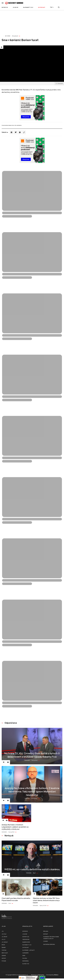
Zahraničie (25, 953)
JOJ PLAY (4, 934)
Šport (3, 944)
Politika (24, 958)
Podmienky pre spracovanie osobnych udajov (51, 937)
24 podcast (41, 7)
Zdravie (4, 955)
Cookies (45, 941)
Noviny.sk (5, 7)
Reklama (45, 931)
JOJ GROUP (5, 942)
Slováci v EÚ (25, 963)
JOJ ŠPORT (4, 936)
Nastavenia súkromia (49, 944)
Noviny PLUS (25, 936)
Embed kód (59, 83)
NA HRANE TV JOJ (28, 7)
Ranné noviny (26, 942)
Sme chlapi (5, 953)
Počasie (4, 961)
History (4, 958)
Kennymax (41, 974)
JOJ (3, 931)
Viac (51, 7)
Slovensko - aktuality (28, 950)
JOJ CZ (3, 939)
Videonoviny (25, 939)
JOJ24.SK (15, 7)
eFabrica (56, 974)
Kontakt (45, 934)
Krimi (23, 955)
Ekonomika (25, 961)
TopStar (4, 950)
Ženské (4, 947)
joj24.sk (24, 934)
